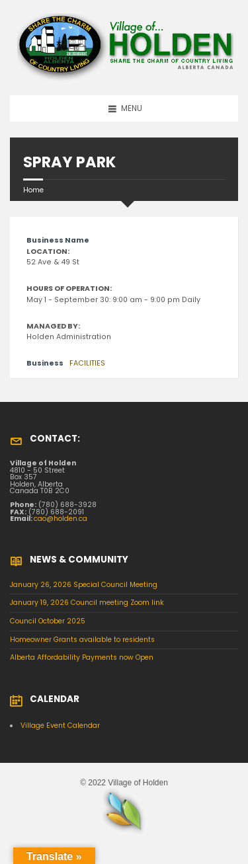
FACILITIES (87, 363)
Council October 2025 (47, 621)
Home (33, 190)
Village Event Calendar (60, 725)
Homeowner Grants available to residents (82, 640)
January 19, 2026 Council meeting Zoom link (87, 603)
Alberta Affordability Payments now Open (81, 657)
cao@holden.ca (60, 519)
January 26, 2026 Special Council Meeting (83, 585)
